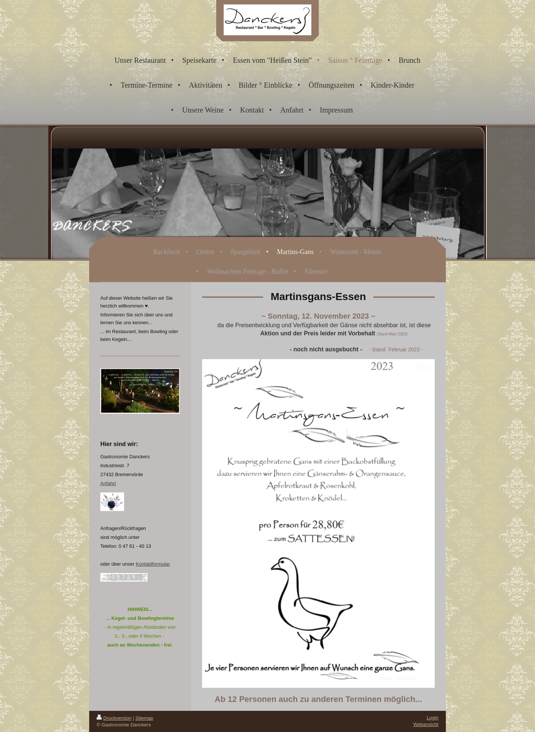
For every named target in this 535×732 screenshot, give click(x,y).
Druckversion (114, 718)
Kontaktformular (152, 564)
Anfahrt (108, 483)
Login (432, 717)
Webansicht (425, 724)
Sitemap (144, 718)
